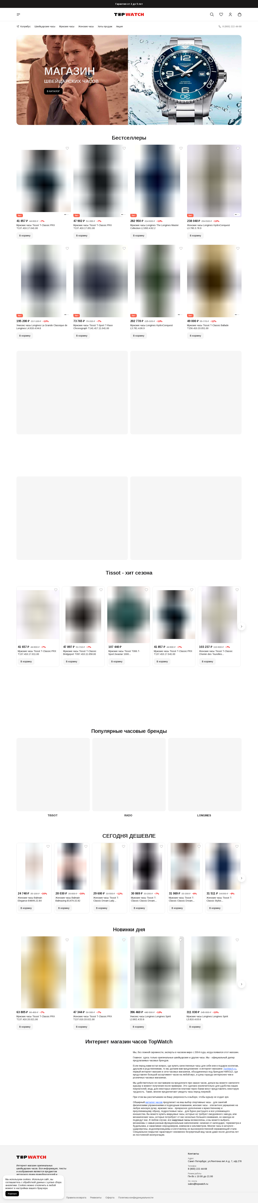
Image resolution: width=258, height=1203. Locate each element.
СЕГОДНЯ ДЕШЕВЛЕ (129, 836)
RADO (128, 815)
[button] (221, 14)
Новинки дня (129, 929)
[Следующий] (241, 626)
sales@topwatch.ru (198, 1184)
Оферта (109, 1197)
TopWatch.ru (229, 1068)
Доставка (57, 1197)
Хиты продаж (105, 26)
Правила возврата (76, 1197)
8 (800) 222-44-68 (197, 1168)
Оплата (44, 1197)
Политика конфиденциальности (135, 1197)
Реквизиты (96, 1197)
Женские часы (86, 26)
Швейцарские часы (45, 26)
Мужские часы (66, 26)
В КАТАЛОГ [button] (53, 91)
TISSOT (53, 815)
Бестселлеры (129, 138)
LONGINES (204, 815)
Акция (119, 26)
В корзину (24, 235)
